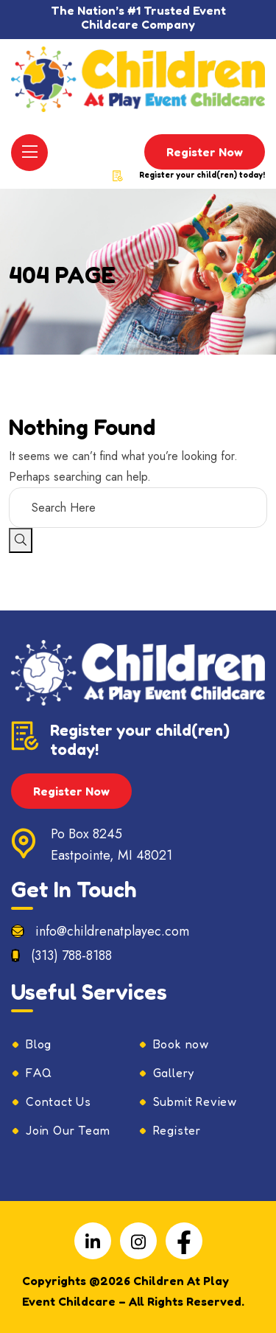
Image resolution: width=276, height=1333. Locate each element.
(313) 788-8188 (71, 955)
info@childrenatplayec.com (112, 931)
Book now (181, 1044)
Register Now (204, 152)
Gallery (174, 1073)
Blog (39, 1044)
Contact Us (58, 1101)
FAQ (39, 1073)
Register (177, 1130)
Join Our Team (68, 1130)
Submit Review (195, 1101)
